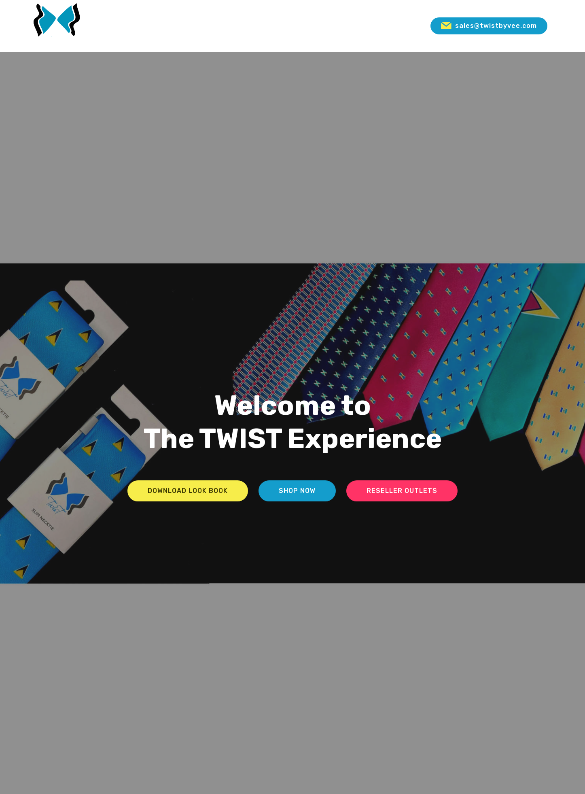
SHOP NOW (297, 491)
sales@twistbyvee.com (489, 26)
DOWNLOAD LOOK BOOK (188, 491)
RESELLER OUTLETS (402, 491)
